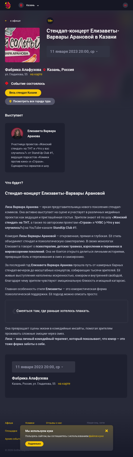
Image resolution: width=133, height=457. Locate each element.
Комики (29, 423)
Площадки (11, 430)
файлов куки (96, 436)
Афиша (9, 423)
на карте (36, 74)
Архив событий (13, 438)
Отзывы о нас (54, 423)
